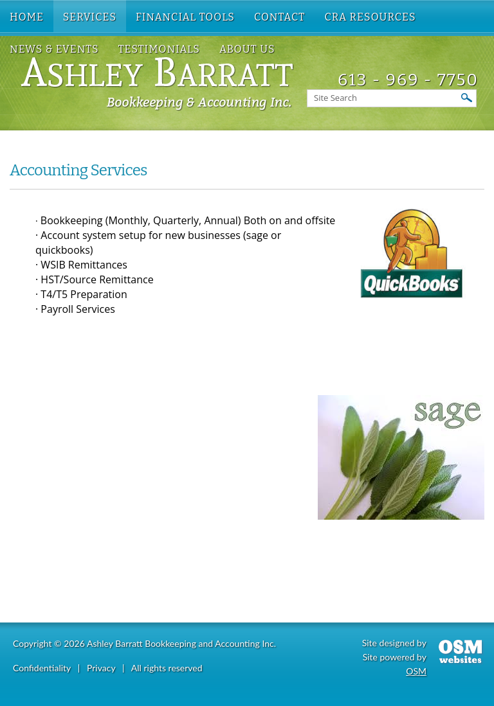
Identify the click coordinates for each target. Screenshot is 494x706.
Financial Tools (185, 17)
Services (89, 17)
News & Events (54, 49)
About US (247, 49)
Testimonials (159, 49)
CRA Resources (370, 17)
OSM (416, 671)
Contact (279, 17)
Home (27, 17)
